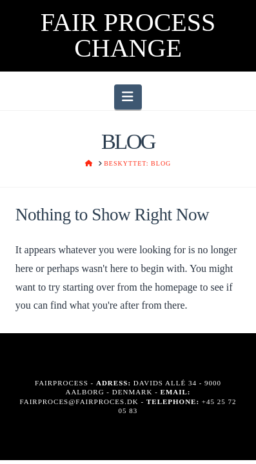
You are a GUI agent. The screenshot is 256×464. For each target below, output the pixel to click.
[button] (128, 96)
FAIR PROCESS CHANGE (128, 35)
